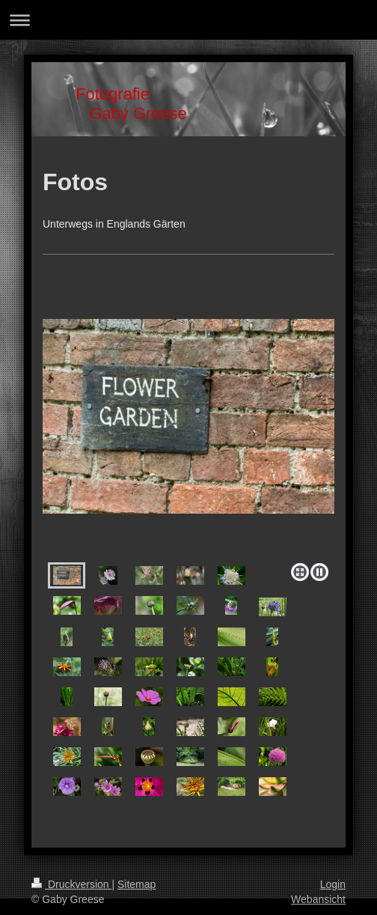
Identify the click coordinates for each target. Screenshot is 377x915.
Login (333, 884)
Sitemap (136, 884)
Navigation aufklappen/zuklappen (188, 20)
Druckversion (71, 884)
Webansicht (318, 899)
